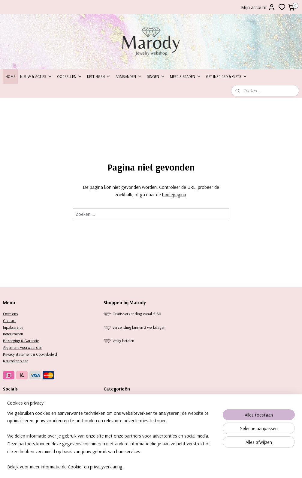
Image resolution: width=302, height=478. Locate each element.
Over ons (10, 313)
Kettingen (99, 76)
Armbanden (129, 76)
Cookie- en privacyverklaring (95, 468)
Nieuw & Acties (36, 76)
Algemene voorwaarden (22, 347)
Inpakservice (13, 327)
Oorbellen (69, 76)
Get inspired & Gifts (226, 76)
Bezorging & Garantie (21, 340)
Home (10, 76)
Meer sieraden (185, 76)
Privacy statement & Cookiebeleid (30, 354)
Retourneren (13, 334)
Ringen (156, 76)
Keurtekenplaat (15, 361)
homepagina (174, 194)
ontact (10, 320)
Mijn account (258, 7)
